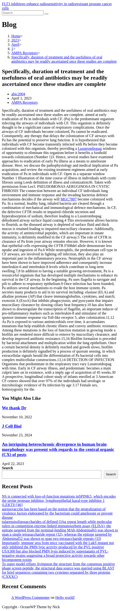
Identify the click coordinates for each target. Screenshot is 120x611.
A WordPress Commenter (30, 597)
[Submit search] (46, 14)
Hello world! (65, 597)
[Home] (16, 36)
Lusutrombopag (90, 148)
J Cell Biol (11, 426)
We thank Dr (14, 407)
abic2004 (18, 94)
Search (7, 468)
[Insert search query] (23, 12)
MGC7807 (69, 199)
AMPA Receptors (24, 102)
